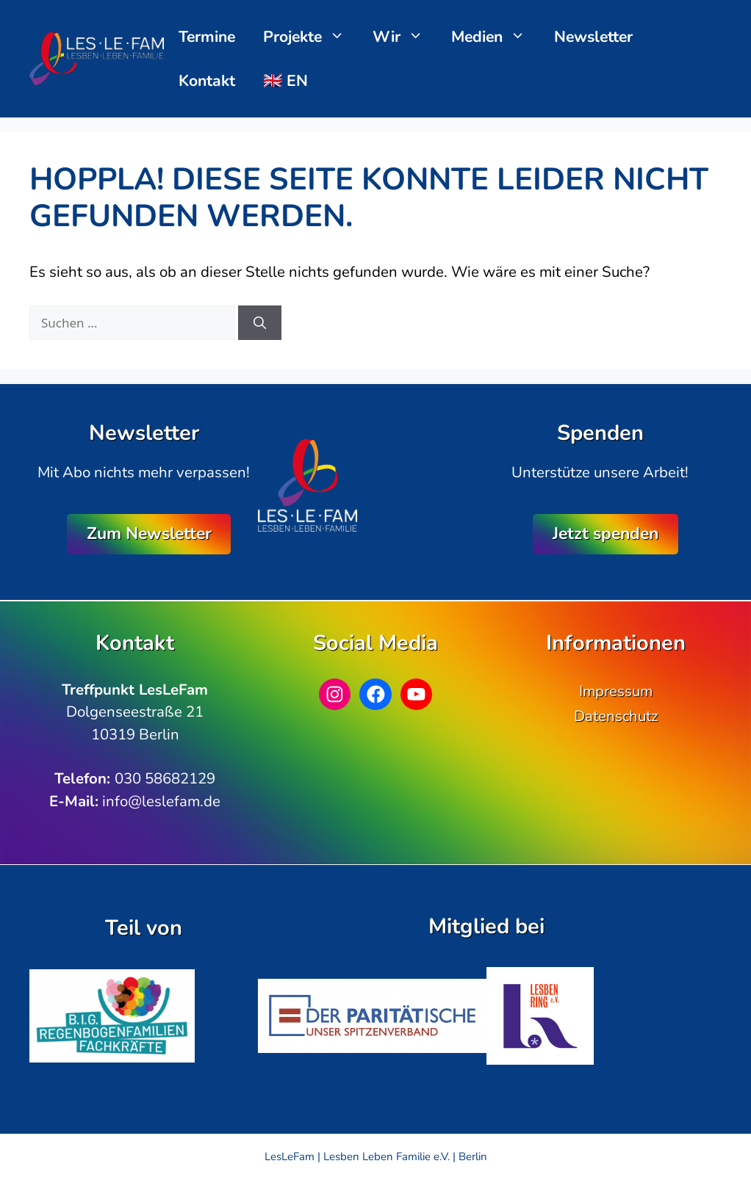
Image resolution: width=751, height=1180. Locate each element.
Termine (207, 36)
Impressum (616, 691)
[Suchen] (259, 323)
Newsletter (593, 36)
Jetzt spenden (605, 533)
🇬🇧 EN (285, 80)
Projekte (311, 37)
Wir (405, 37)
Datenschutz (616, 716)
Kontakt (207, 80)
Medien (495, 37)
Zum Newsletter (149, 533)
